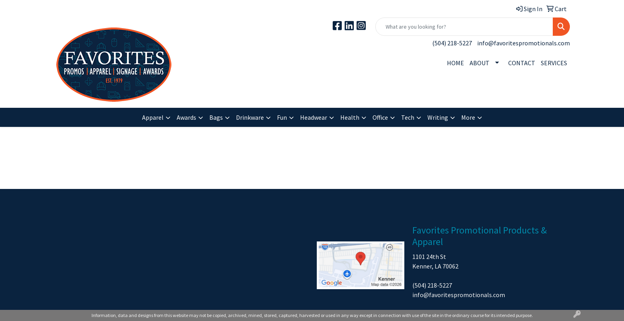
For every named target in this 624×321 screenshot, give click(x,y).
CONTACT (521, 63)
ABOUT (479, 63)
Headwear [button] (313, 117)
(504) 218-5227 (452, 43)
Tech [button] (407, 117)
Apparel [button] (153, 117)
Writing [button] (437, 117)
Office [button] (380, 117)
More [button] (468, 117)
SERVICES (554, 63)
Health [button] (349, 117)
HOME (455, 63)
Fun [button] (282, 117)
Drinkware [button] (250, 117)
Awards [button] (186, 117)
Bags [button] (216, 117)
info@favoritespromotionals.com (523, 43)
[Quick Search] (464, 27)
